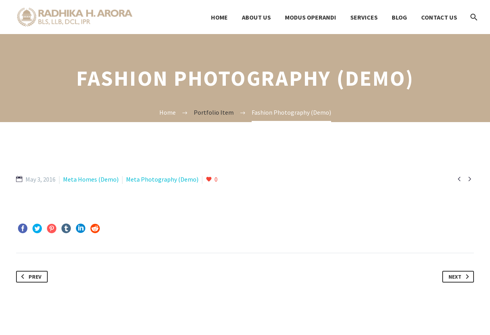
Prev (29, 277)
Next (460, 277)
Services (364, 17)
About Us (256, 17)
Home (219, 17)
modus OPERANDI (310, 17)
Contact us (439, 17)
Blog (399, 17)
